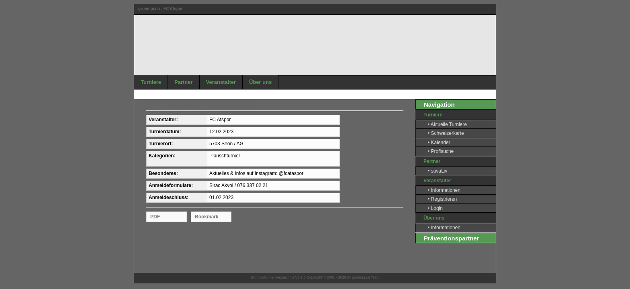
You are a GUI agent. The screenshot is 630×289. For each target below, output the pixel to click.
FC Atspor (220, 119)
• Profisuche (441, 151)
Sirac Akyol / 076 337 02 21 (238, 185)
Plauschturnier (224, 156)
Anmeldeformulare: (171, 185)
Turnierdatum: (165, 131)
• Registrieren (442, 199)
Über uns (260, 82)
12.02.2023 (221, 131)
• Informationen (444, 190)
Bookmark (207, 217)
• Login (435, 208)
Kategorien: (162, 156)
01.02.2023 (221, 197)
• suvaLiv (437, 171)
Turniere (151, 82)
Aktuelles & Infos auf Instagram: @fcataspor (256, 173)
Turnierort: (161, 144)
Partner (183, 82)
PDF (155, 217)
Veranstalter (221, 82)
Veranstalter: (163, 119)
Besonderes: (163, 173)
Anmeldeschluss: (168, 197)
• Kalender (439, 142)
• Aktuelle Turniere (447, 124)
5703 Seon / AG (226, 144)
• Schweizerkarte (446, 133)
